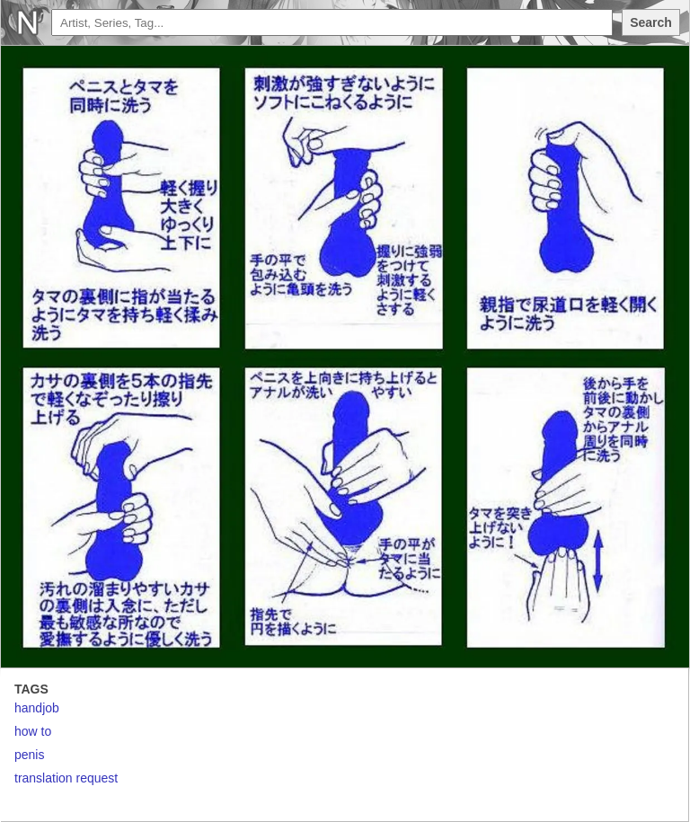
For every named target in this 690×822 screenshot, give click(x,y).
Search (651, 22)
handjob (36, 708)
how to (32, 731)
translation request (66, 778)
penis (29, 754)
